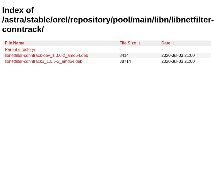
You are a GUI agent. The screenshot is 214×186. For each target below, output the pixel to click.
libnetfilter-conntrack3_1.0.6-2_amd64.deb (43, 61)
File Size (127, 43)
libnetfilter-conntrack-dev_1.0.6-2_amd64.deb (46, 55)
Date (165, 43)
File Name (15, 43)
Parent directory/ (20, 49)
